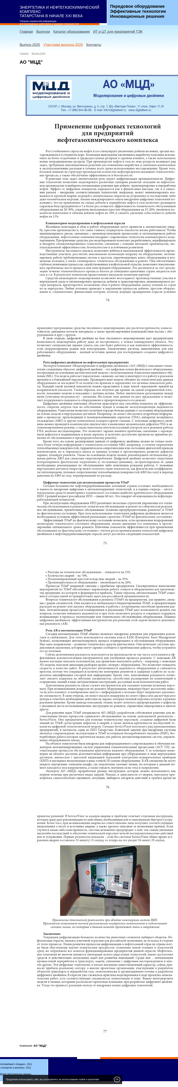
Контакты (93, 45)
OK (117, 1079)
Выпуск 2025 (30, 45)
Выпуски (43, 32)
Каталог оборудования (71, 32)
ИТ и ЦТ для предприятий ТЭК (118, 32)
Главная (26, 32)
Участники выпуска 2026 (63, 45)
